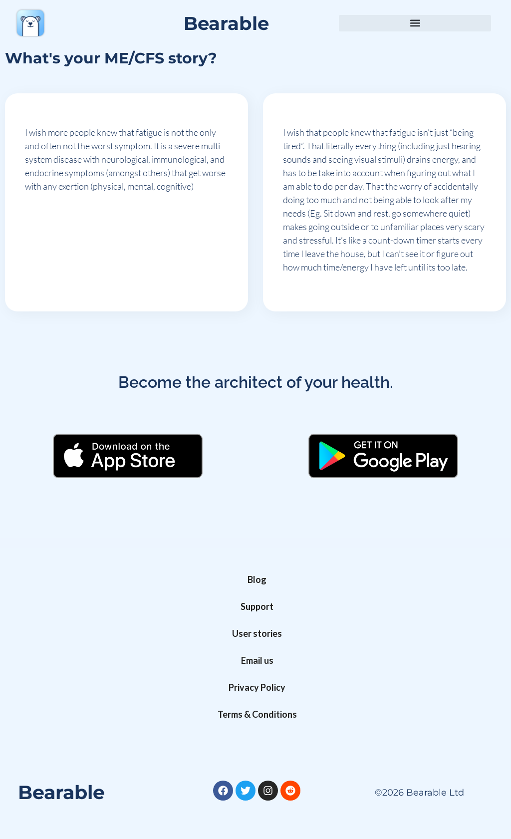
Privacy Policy (257, 687)
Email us (257, 660)
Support (257, 606)
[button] (415, 23)
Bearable (226, 23)
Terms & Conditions (257, 714)
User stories (257, 633)
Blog (257, 579)
